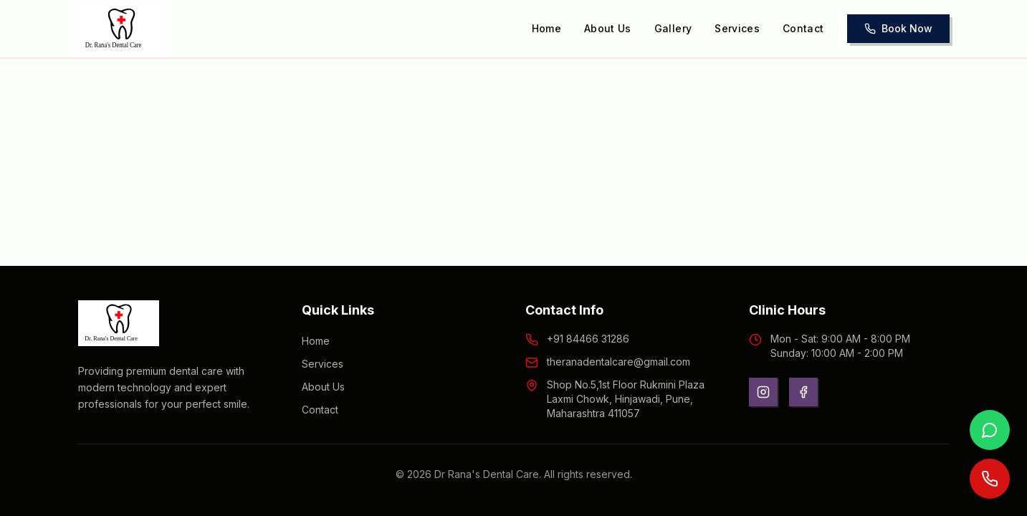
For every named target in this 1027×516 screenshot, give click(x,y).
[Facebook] (803, 392)
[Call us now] (990, 479)
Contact (803, 28)
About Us (607, 28)
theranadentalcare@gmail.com (618, 361)
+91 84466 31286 (588, 339)
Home (546, 28)
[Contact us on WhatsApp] (990, 430)
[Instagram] (763, 392)
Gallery (673, 28)
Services (737, 28)
